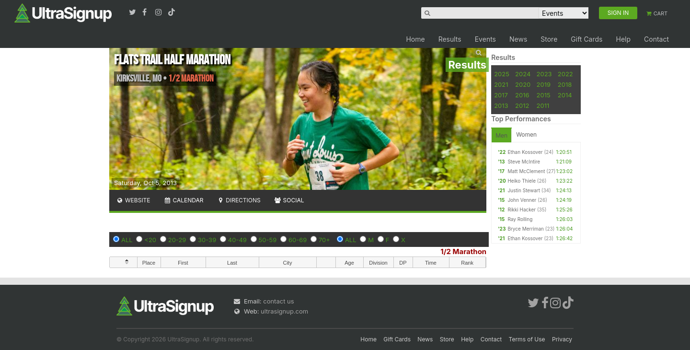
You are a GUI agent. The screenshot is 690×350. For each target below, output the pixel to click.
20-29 (177, 240)
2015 (544, 95)
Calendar (184, 200)
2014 (565, 95)
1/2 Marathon (463, 251)
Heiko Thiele (521, 181)
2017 (501, 95)
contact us (278, 301)
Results (449, 39)
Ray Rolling (519, 219)
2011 (543, 105)
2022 (565, 74)
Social (289, 200)
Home (415, 39)
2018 (565, 84)
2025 (501, 74)
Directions (238, 200)
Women (526, 134)
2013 (501, 105)
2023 (544, 74)
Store (548, 39)
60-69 (297, 240)
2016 (522, 95)
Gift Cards (586, 39)
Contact (656, 39)
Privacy (562, 339)
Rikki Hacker (521, 209)
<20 (150, 240)
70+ (324, 240)
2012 (522, 105)
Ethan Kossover (524, 152)
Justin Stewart (523, 190)
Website (133, 200)
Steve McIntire (523, 161)
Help (623, 39)
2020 (522, 84)
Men (501, 135)
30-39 (207, 240)
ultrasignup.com (284, 311)
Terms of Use (527, 339)
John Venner (521, 200)
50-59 (268, 240)
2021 (501, 84)
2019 (544, 84)
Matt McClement (526, 171)
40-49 (237, 240)
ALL (127, 240)
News (518, 39)
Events (485, 39)
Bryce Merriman (525, 229)
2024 (522, 74)
